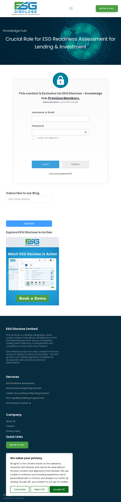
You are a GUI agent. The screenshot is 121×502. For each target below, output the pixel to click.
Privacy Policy (13, 431)
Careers (10, 426)
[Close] (70, 454)
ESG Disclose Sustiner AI (18, 403)
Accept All (59, 489)
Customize (20, 489)
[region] (39, 474)
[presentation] (56, 149)
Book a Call (17, 444)
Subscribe (29, 223)
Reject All (39, 489)
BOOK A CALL (107, 8)
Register (75, 164)
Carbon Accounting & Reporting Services (27, 393)
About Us (10, 421)
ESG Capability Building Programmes (25, 398)
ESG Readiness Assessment (20, 383)
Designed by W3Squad (13, 498)
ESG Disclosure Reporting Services (23, 388)
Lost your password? (60, 173)
